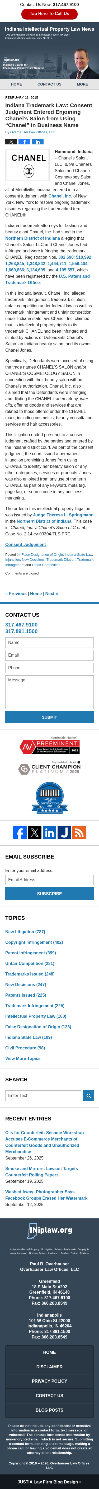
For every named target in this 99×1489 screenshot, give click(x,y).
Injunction (12, 560)
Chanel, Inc (60, 196)
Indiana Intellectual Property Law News (49, 33)
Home (16, 84)
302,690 (66, 257)
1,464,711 (57, 263)
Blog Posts (49, 1410)
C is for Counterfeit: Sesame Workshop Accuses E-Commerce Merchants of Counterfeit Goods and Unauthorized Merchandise (44, 1142)
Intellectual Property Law (35, 1016)
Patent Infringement (30, 953)
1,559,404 (78, 263)
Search (88, 1095)
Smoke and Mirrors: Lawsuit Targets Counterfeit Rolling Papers (41, 1171)
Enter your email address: (29, 870)
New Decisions (33, 560)
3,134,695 (35, 270)
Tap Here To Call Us (49, 13)
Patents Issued (25, 995)
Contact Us (49, 84)
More (82, 84)
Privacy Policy (49, 1381)
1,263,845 (14, 263)
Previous (16, 593)
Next (51, 593)
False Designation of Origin (42, 555)
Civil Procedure (25, 1048)
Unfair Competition (46, 565)
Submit (49, 717)
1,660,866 (14, 270)
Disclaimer (49, 1367)
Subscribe (49, 894)
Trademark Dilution (60, 560)
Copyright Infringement (34, 942)
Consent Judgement (25, 544)
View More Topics (23, 1058)
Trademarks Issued (30, 974)
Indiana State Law (78, 555)
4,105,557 (65, 270)
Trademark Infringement (34, 1005)
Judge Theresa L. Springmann (63, 515)
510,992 (83, 257)
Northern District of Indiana (32, 238)
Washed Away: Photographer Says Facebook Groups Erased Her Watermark (46, 1195)
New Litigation (25, 932)
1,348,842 (35, 263)
